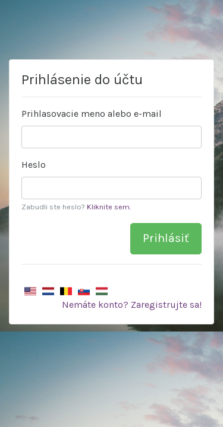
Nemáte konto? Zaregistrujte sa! (132, 304)
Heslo (33, 164)
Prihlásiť (166, 238)
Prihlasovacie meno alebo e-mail (91, 113)
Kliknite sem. (109, 206)
